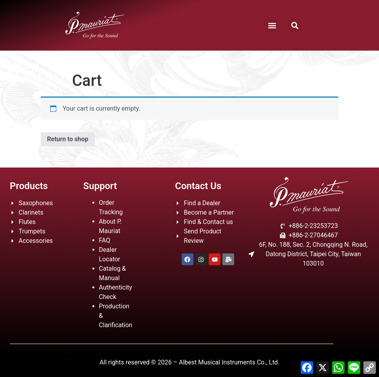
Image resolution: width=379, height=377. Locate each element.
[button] (271, 25)
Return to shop (67, 139)
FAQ (104, 240)
